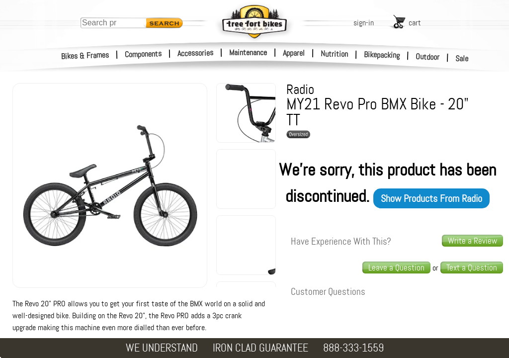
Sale (462, 58)
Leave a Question (396, 267)
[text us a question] (471, 268)
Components (143, 54)
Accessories (195, 53)
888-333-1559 (353, 348)
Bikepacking (382, 55)
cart (415, 22)
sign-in (363, 22)
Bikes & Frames (85, 56)
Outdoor (428, 56)
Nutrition (334, 53)
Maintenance (248, 52)
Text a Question (471, 267)
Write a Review (472, 240)
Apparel (294, 53)
